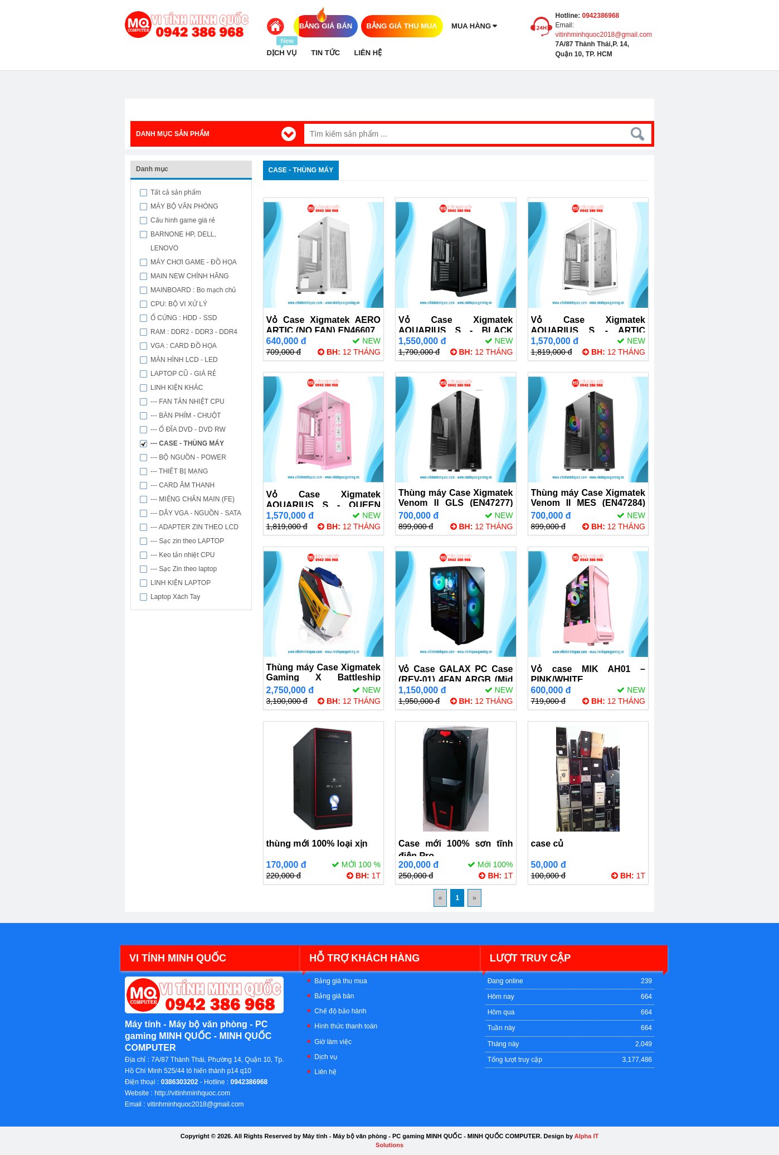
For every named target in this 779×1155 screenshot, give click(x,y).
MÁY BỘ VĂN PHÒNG (184, 206)
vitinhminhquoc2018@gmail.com (604, 34)
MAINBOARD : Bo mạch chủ (193, 290)
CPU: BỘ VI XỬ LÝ (178, 304)
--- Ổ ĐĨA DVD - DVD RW (188, 429)
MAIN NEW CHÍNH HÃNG (189, 276)
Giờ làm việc (333, 1042)
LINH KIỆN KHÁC (176, 388)
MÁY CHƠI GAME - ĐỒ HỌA (193, 262)
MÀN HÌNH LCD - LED (184, 360)
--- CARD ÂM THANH (182, 485)
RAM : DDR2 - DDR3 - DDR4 (193, 332)
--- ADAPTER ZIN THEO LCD (194, 527)
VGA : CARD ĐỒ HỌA (183, 346)
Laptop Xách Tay (175, 597)
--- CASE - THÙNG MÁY (187, 443)
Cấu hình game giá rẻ (182, 220)
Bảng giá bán (334, 996)
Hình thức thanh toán (345, 1026)
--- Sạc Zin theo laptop (183, 569)
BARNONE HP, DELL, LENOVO (183, 241)
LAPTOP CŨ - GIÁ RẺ (183, 374)
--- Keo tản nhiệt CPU (182, 555)
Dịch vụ (325, 1057)
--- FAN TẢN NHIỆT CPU (187, 401)
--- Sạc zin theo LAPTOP (187, 541)
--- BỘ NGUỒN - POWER (188, 457)
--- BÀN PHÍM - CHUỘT (185, 415)
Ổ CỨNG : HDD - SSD (183, 318)
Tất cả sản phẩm (175, 192)
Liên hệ (325, 1072)
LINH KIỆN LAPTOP (180, 583)
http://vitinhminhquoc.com (192, 1093)
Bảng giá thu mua (340, 981)
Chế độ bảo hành (340, 1011)
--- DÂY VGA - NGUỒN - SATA (195, 513)
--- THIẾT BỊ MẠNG (179, 471)
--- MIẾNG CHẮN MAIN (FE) (192, 499)
